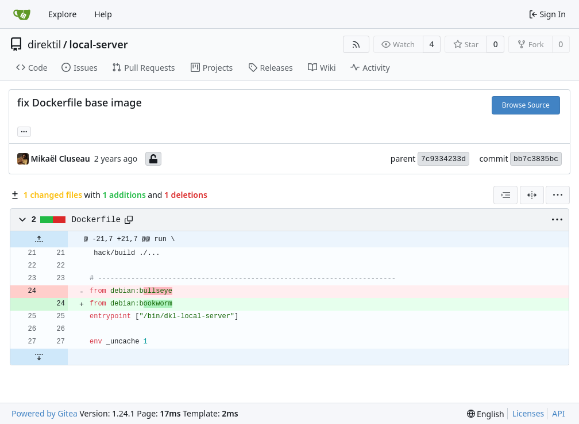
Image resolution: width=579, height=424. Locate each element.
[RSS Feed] (356, 44)
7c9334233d (443, 159)
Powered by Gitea (44, 413)
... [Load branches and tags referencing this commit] (24, 131)
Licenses (528, 413)
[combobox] (505, 195)
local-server (99, 44)
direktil (44, 44)
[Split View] (532, 195)
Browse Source (526, 105)
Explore (62, 14)
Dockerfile (96, 219)
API (558, 413)
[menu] (558, 195)
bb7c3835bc (536, 159)
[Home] (22, 14)
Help (103, 14)
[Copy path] (129, 220)
